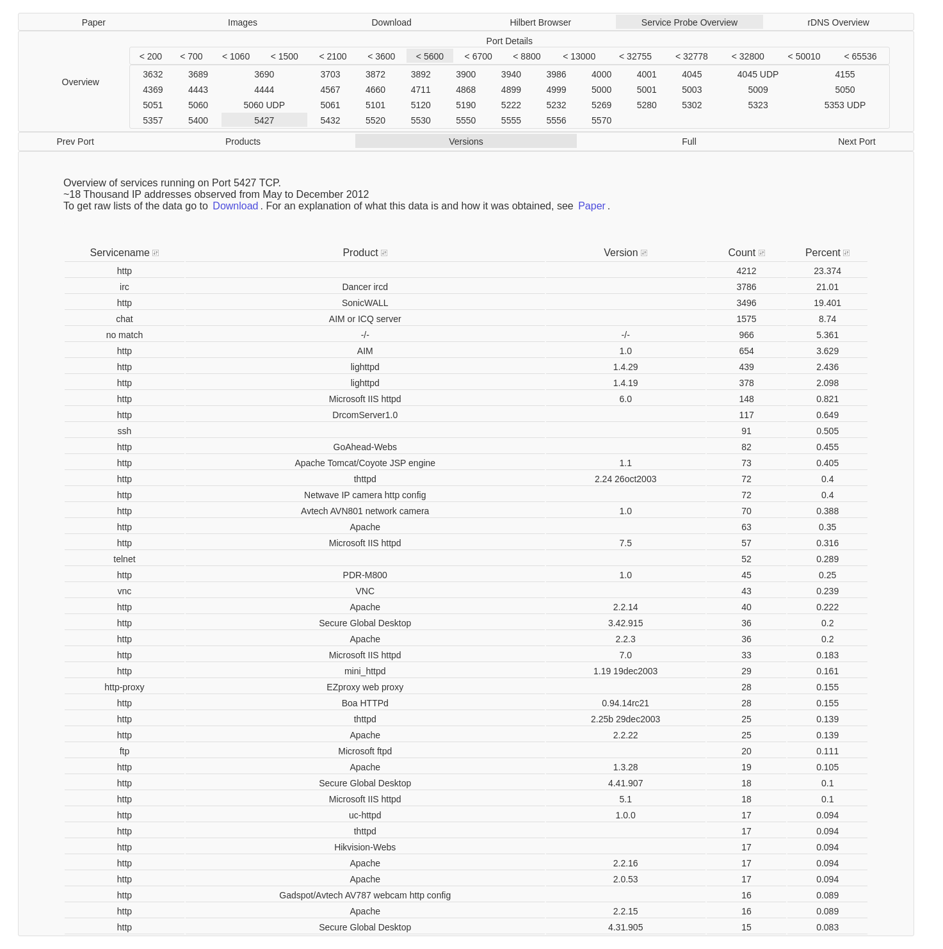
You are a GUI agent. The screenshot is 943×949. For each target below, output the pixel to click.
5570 (601, 120)
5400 (198, 120)
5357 (153, 120)
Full (689, 141)
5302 (692, 105)
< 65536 (860, 56)
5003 (692, 90)
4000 (601, 74)
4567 (330, 90)
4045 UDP (758, 74)
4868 (466, 90)
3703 (330, 74)
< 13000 (579, 56)
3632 (153, 74)
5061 (330, 105)
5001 (647, 90)
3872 (375, 74)
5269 (601, 105)
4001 (647, 74)
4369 (153, 90)
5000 (601, 90)
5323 (758, 105)
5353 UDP (845, 105)
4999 (556, 90)
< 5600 (430, 56)
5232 (556, 105)
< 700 (191, 56)
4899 (511, 90)
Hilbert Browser (540, 22)
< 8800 (526, 56)
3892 (421, 74)
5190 (466, 105)
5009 (758, 90)
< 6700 (478, 56)
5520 (375, 120)
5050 (845, 90)
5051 (153, 105)
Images (242, 22)
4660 (375, 90)
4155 (845, 74)
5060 (198, 105)
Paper (94, 22)
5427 (264, 120)
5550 (466, 120)
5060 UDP (264, 105)
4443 (198, 90)
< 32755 (635, 56)
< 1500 (284, 56)
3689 (198, 74)
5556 (556, 120)
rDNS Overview (838, 22)
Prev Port (74, 141)
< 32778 (691, 56)
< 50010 (804, 56)
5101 (375, 105)
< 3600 (381, 56)
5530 (421, 120)
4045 (692, 74)
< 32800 (748, 56)
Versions (466, 141)
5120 (421, 105)
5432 (330, 120)
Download (392, 22)
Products (243, 141)
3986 (556, 74)
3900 (466, 74)
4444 (264, 90)
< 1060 (236, 56)
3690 (264, 74)
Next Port (856, 141)
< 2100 (332, 56)
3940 (511, 74)
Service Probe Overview (689, 22)
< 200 (151, 56)
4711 (421, 90)
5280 (647, 105)
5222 (511, 105)
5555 (511, 120)
